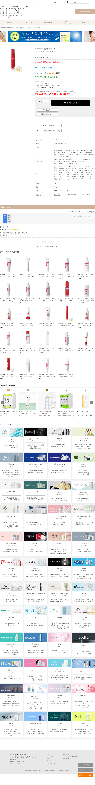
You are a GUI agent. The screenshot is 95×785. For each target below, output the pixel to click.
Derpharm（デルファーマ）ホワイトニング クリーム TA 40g (47, 376)
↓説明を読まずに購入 (85, 775)
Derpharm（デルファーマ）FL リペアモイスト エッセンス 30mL (8, 376)
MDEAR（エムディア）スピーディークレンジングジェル (27, 413)
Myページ (56, 2)
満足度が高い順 (9, 218)
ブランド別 (40, 85)
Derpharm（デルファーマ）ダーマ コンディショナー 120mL (46, 350)
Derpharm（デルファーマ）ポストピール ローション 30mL (85, 325)
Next (91, 402)
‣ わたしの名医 (66, 758)
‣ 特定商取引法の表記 (50, 763)
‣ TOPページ (48, 754)
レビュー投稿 (28, 22)
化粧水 (47, 83)
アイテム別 (40, 83)
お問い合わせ (85, 22)
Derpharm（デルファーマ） (53, 85)
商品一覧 (9, 22)
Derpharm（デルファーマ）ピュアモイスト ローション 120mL (27, 301)
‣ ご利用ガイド (49, 758)
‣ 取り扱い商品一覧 (50, 756)
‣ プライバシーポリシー (51, 760)
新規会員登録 (85, 11)
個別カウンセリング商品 (66, 22)
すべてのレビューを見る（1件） (47, 246)
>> (52, 242)
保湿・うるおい (48, 87)
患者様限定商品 (48, 22)
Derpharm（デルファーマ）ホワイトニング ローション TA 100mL (8, 350)
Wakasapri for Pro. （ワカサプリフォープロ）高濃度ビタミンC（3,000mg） (66, 413)
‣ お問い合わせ (66, 754)
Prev (2, 402)
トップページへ (85, 770)
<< (43, 242)
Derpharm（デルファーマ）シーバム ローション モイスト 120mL (66, 276)
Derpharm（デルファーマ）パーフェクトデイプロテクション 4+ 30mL (86, 301)
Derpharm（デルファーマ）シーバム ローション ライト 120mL (86, 276)
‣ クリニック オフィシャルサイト (70, 756)
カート (63, 2)
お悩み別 (39, 87)
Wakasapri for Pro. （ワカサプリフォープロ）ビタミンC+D (8, 413)
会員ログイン (75, 212)
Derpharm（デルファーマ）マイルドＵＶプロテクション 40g (27, 376)
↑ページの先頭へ (86, 765)
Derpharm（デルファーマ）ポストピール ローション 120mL (8, 325)
